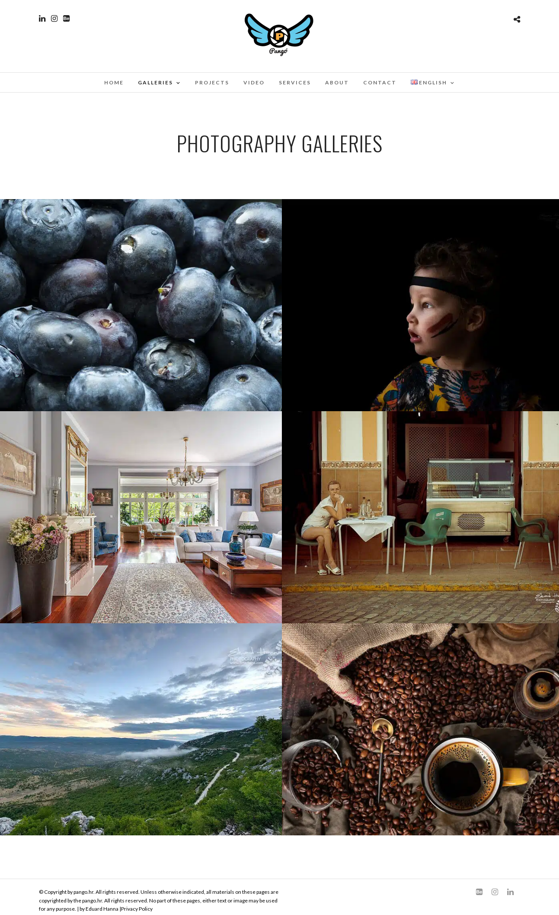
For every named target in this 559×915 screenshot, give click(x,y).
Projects (212, 82)
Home (114, 82)
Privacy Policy (137, 908)
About (337, 82)
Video (254, 82)
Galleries (155, 82)
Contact (379, 82)
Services (295, 82)
